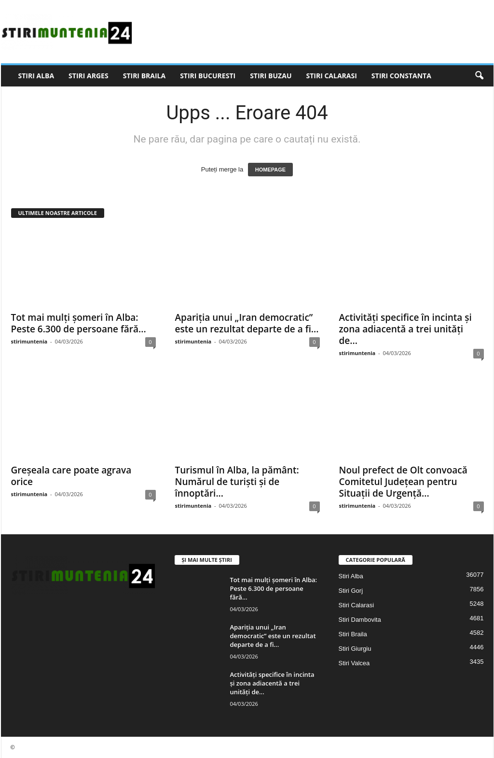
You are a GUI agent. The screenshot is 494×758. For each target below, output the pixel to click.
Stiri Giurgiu (355, 648)
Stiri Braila (144, 75)
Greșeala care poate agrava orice (71, 476)
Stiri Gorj (351, 590)
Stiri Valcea (354, 663)
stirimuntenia (29, 341)
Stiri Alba (36, 75)
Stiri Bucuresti (207, 75)
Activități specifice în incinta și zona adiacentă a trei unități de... (405, 329)
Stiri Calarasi (331, 75)
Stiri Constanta (401, 75)
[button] (479, 75)
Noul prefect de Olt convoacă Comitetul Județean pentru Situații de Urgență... (403, 482)
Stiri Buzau (270, 75)
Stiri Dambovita (360, 619)
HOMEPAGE (270, 169)
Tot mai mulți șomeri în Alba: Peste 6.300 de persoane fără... (78, 323)
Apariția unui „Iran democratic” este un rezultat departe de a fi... (247, 323)
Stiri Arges (89, 75)
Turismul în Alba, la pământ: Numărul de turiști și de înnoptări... (237, 482)
